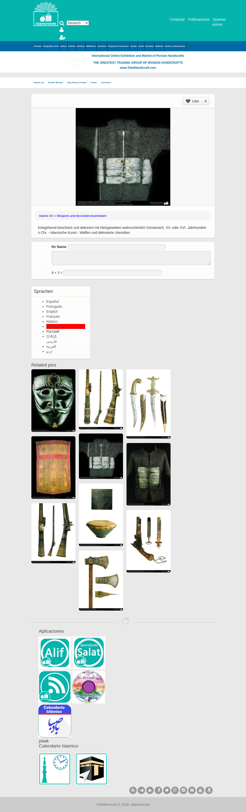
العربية (51, 346)
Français (53, 316)
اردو (49, 351)
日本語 (51, 336)
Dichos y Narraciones (175, 46)
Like (196, 101)
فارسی (51, 341)
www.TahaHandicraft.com (138, 67)
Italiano (52, 321)
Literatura (101, 46)
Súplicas (159, 46)
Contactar (177, 19)
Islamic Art (40, 82)
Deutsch (52, 326)
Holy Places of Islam (78, 82)
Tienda (133, 46)
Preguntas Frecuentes (118, 46)
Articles (71, 46)
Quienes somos (219, 21)
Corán (141, 46)
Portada (37, 46)
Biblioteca (91, 46)
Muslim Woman (57, 82)
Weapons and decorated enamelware (81, 216)
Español (52, 302)
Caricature (106, 82)
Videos (63, 46)
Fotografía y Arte (51, 46)
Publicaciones (199, 19)
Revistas (149, 46)
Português (54, 307)
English (52, 311)
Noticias (81, 46)
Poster (95, 82)
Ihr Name (59, 247)
